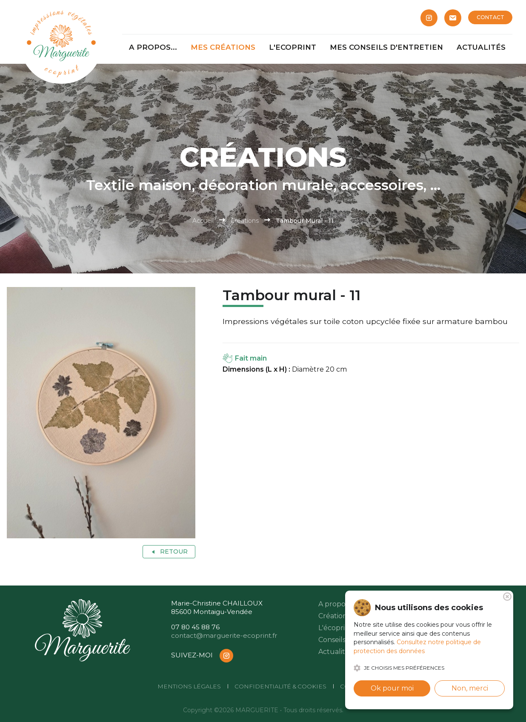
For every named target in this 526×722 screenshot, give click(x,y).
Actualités (335, 652)
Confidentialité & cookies (280, 686)
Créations (245, 221)
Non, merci (470, 688)
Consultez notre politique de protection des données (417, 646)
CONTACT (490, 17)
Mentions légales (189, 686)
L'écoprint (335, 628)
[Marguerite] (61, 42)
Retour (169, 551)
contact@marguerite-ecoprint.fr (224, 635)
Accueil (203, 221)
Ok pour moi (392, 688)
